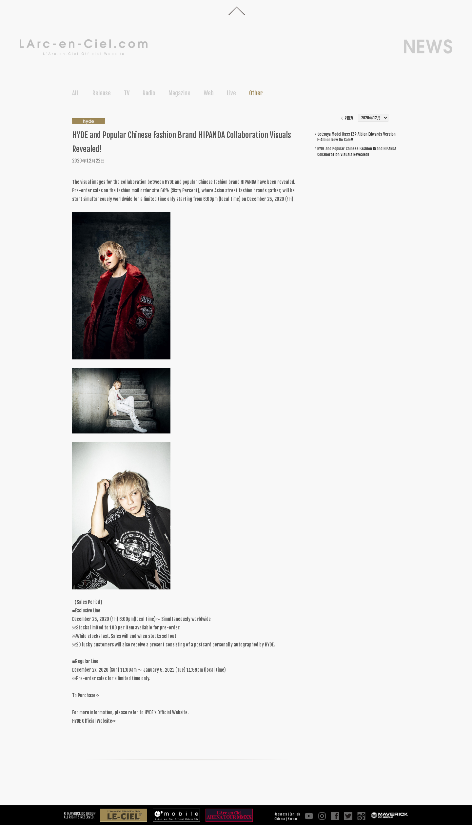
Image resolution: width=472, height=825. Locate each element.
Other (256, 93)
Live (231, 93)
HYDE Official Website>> (94, 721)
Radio (149, 93)
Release (101, 93)
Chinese (279, 819)
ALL (75, 93)
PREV (348, 118)
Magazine (179, 93)
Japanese (280, 814)
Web (209, 93)
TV (126, 93)
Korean (293, 819)
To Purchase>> (85, 695)
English (295, 814)
